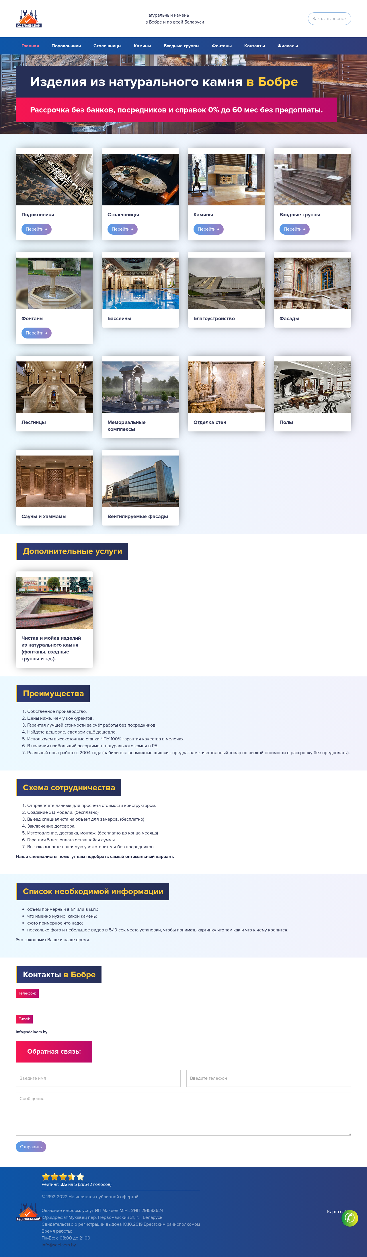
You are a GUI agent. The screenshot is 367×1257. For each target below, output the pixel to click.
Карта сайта (339, 1212)
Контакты (254, 46)
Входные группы (181, 46)
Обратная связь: (54, 1051)
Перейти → (36, 229)
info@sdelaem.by (31, 1032)
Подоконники (66, 46)
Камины (142, 46)
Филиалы (288, 46)
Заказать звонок (330, 19)
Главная (30, 46)
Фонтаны (222, 46)
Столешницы (107, 46)
